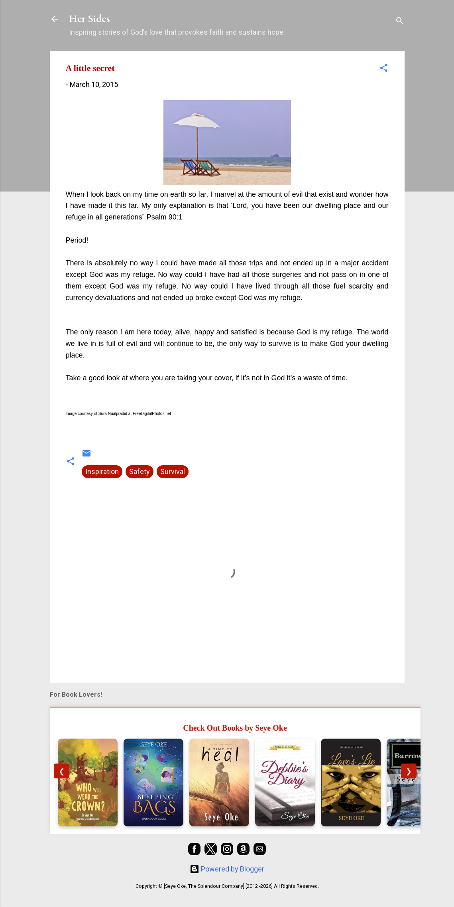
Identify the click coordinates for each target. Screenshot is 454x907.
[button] (384, 69)
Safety (139, 471)
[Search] (400, 22)
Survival (172, 471)
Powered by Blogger (227, 869)
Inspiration (102, 471)
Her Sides (89, 19)
